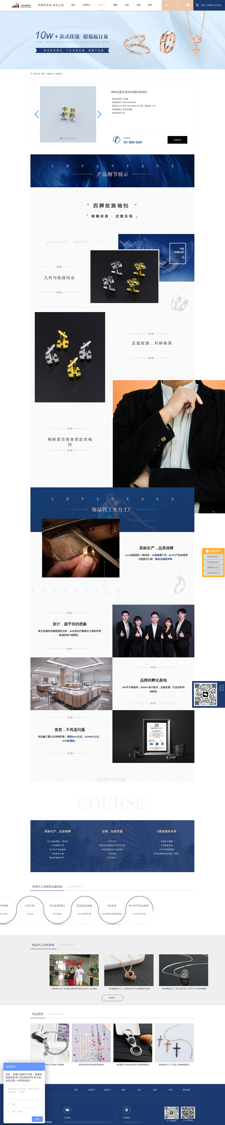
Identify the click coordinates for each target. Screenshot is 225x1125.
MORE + (112, 998)
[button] (37, 114)
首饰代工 (86, 5)
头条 (127, 5)
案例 (115, 5)
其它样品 (58, 74)
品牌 (138, 5)
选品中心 (102, 5)
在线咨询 (177, 140)
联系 (150, 5)
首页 (73, 5)
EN (167, 5)
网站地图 (186, 1090)
